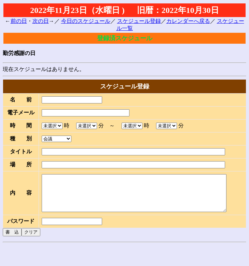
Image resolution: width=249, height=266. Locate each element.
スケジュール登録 (139, 21)
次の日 (40, 21)
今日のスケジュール (85, 21)
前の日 (19, 21)
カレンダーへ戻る (188, 21)
